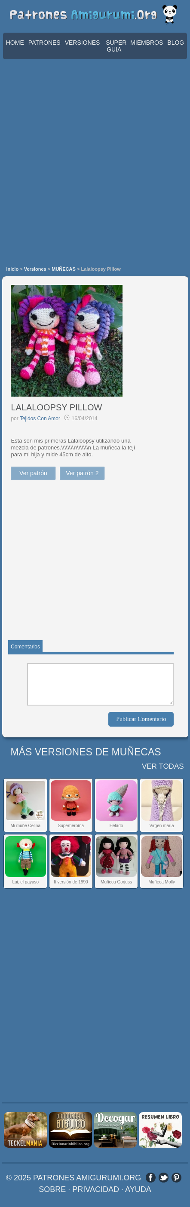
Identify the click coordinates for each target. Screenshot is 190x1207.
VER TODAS (163, 766)
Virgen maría (162, 825)
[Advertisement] (95, 163)
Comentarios (25, 647)
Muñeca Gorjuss (116, 882)
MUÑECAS (64, 269)
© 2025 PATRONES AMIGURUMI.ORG (73, 1177)
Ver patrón (33, 473)
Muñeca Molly (161, 882)
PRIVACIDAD (95, 1189)
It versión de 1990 (71, 882)
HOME (15, 42)
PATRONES (44, 42)
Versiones (35, 269)
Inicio (12, 269)
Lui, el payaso (25, 882)
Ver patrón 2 (82, 473)
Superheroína (71, 825)
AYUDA (138, 1189)
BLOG (175, 42)
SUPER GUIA (116, 46)
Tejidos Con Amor (40, 419)
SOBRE (52, 1189)
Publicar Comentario (141, 719)
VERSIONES (82, 42)
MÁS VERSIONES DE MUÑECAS (85, 752)
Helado (116, 825)
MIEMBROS (146, 42)
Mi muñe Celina (25, 825)
